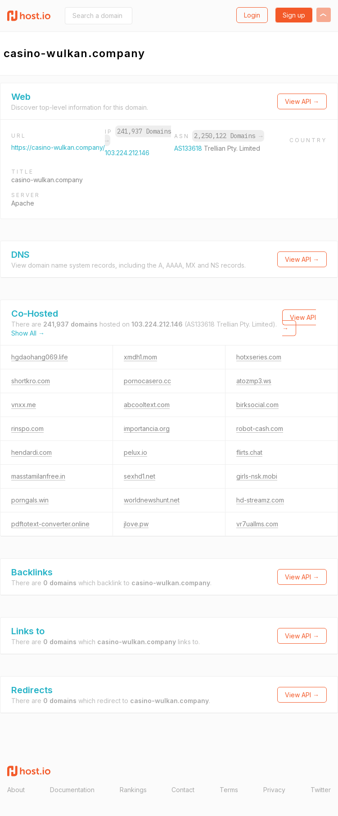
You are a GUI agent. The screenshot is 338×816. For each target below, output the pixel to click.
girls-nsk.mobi (256, 476)
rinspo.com (27, 428)
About (16, 790)
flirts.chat (249, 452)
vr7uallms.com (257, 524)
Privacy (274, 790)
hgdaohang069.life (39, 357)
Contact (182, 790)
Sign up (294, 15)
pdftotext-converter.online (50, 524)
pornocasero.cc (147, 381)
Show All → (28, 333)
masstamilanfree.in (38, 476)
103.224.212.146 (127, 153)
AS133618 (189, 148)
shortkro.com (30, 381)
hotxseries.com (258, 357)
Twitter (321, 790)
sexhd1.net (139, 476)
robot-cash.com (259, 428)
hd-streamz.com (260, 500)
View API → (302, 101)
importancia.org (147, 428)
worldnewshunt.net (152, 500)
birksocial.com (257, 404)
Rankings (133, 790)
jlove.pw (136, 524)
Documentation (72, 790)
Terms (229, 790)
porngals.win (30, 500)
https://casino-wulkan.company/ (58, 147)
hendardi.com (31, 452)
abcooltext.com (147, 404)
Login (252, 15)
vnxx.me (23, 404)
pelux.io (135, 452)
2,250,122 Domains (228, 136)
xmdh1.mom (140, 357)
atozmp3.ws (253, 381)
